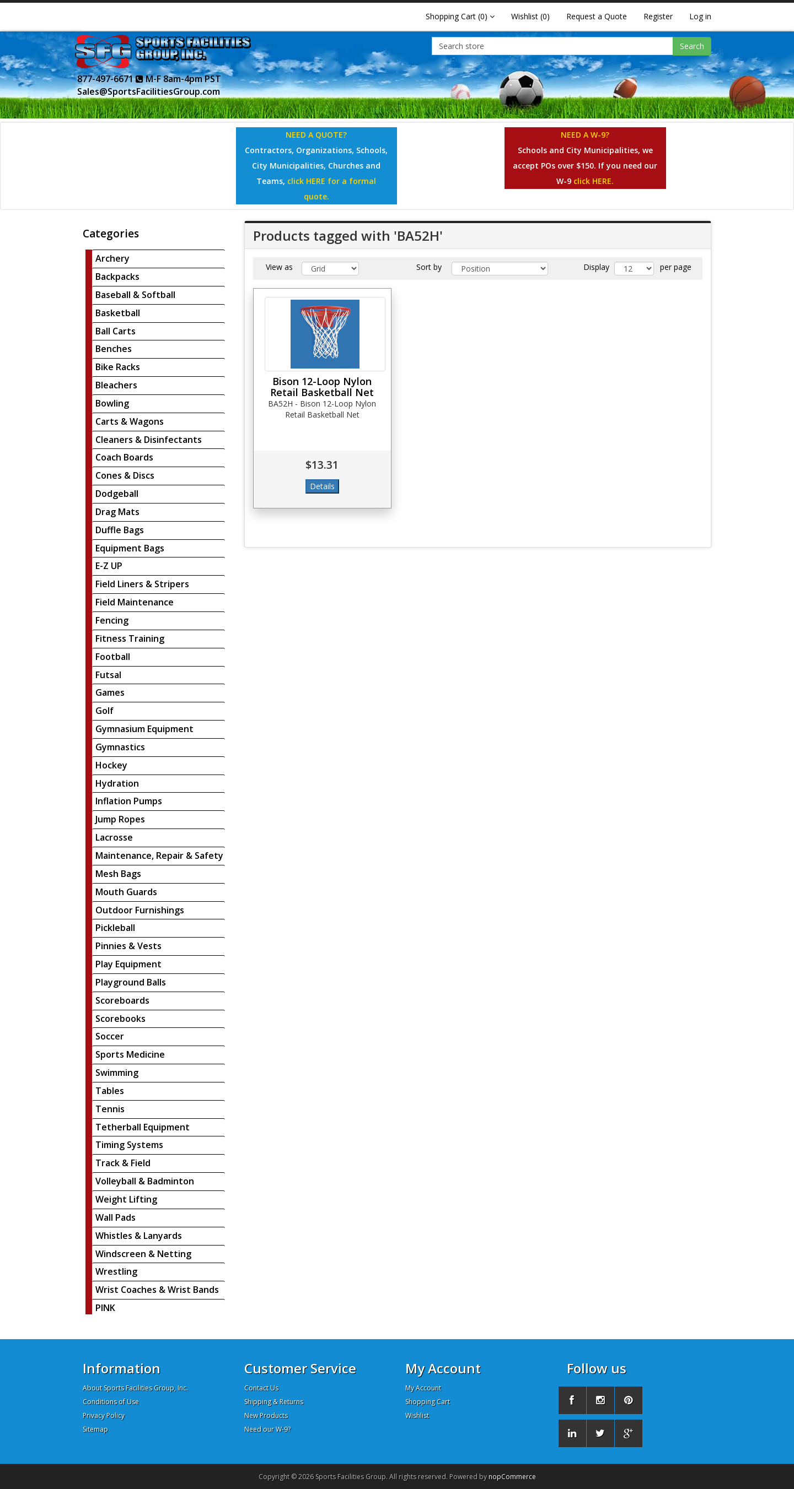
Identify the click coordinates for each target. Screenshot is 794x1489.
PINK (105, 1308)
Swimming (116, 1072)
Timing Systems (129, 1145)
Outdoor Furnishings (139, 910)
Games (110, 692)
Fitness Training (129, 638)
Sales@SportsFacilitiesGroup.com (148, 91)
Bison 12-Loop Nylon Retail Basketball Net (322, 387)
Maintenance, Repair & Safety (159, 855)
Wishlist (417, 1415)
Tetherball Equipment (142, 1127)
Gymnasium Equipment (144, 729)
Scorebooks (120, 1018)
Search (692, 46)
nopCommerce (512, 1476)
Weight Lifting (126, 1199)
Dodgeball (116, 494)
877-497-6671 (110, 79)
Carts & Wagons (129, 421)
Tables (109, 1091)
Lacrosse (114, 837)
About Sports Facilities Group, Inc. (135, 1388)
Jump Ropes (120, 819)
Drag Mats (117, 512)
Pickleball (115, 928)
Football (112, 657)
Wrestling (116, 1271)
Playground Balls (130, 982)
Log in (700, 16)
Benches (113, 349)
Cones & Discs (124, 475)
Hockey (111, 765)
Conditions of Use (111, 1401)
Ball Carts (115, 331)
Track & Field (123, 1163)
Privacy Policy (104, 1415)
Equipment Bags (129, 548)
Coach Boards (124, 457)
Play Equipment (128, 964)
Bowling (112, 403)
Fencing (111, 620)
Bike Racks (117, 367)
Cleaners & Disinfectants (148, 440)
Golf (104, 711)
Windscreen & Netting (143, 1254)
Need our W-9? (267, 1429)
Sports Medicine (130, 1054)
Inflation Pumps (128, 801)
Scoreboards (122, 1000)
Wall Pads (115, 1217)
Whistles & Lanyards (138, 1236)
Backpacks (117, 276)
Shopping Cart (427, 1401)
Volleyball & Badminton (144, 1181)
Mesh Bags (118, 874)
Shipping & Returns (273, 1401)
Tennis (110, 1109)
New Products (266, 1415)
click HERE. (593, 181)
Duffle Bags (119, 530)
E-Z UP (108, 566)
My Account (423, 1388)
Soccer (109, 1036)
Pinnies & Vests (128, 946)
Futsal (108, 675)
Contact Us (261, 1388)
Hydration (117, 783)
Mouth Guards (126, 892)
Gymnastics (120, 747)
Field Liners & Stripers (142, 584)
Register (658, 16)
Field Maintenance (134, 602)
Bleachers (116, 385)
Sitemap (95, 1429)
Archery (112, 258)
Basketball (117, 313)
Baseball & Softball (135, 295)
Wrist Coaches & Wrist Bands (157, 1290)
